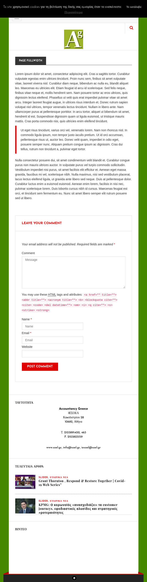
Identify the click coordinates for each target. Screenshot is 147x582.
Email (26, 333)
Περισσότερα (73, 12)
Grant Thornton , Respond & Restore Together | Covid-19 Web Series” (82, 483)
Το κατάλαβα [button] (133, 7)
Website (27, 346)
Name (27, 319)
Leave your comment (42, 223)
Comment (28, 253)
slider (43, 477)
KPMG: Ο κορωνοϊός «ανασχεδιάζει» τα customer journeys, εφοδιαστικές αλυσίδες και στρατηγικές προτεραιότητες (78, 509)
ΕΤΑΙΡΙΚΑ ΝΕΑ (59, 477)
